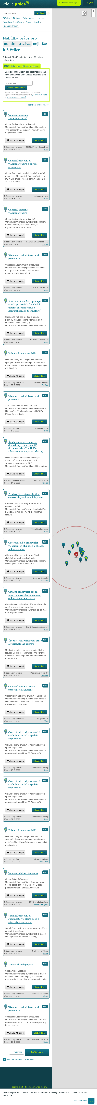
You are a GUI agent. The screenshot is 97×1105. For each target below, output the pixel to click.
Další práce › (43, 105)
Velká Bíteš (43, 862)
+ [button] (93, 11)
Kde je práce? (16, 3)
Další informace (80, 1101)
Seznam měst (17, 1087)
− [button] (93, 15)
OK (91, 1101)
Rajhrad (45, 483)
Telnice (45, 953)
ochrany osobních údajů (16, 97)
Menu (88, 3)
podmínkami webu (39, 95)
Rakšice (45, 385)
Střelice (13, 49)
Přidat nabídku (68, 3)
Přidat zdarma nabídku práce (37, 1087)
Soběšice (44, 581)
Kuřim (45, 1042)
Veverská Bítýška (41, 905)
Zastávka (44, 675)
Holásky (45, 244)
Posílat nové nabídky (16, 88)
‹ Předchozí (31, 105)
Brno (46, 150)
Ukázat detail (39, 140)
